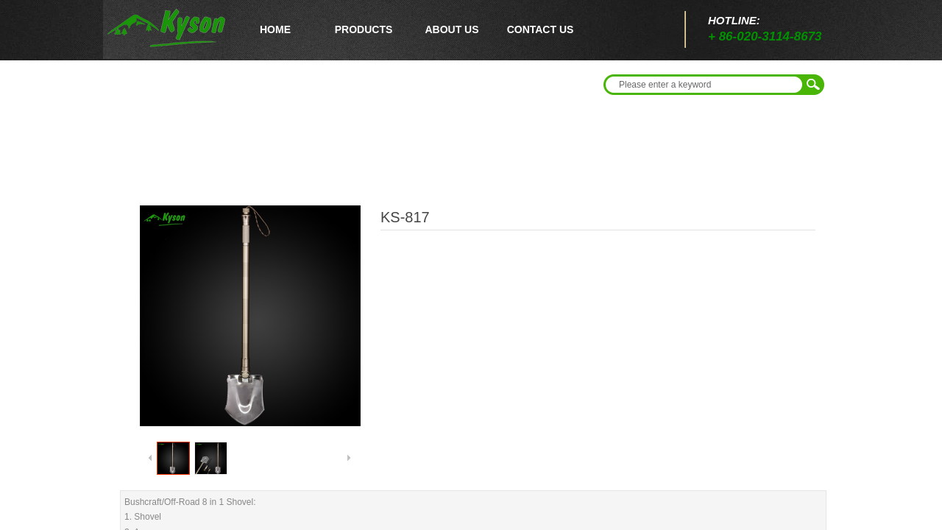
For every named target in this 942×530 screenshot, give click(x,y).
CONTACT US (540, 29)
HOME (275, 29)
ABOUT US (451, 29)
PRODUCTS (364, 29)
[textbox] (704, 84)
